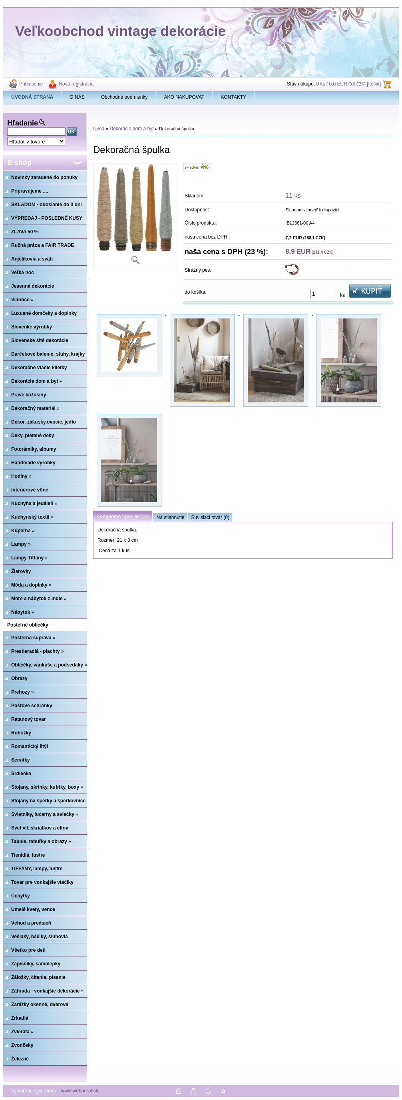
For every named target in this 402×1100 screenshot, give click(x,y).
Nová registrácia (76, 84)
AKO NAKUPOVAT (184, 97)
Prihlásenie (31, 84)
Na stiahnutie (170, 517)
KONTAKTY (233, 97)
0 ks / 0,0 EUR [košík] (348, 84)
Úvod (98, 128)
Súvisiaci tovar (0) (210, 517)
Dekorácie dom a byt (131, 128)
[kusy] (323, 294)
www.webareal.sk (79, 1091)
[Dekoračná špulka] (135, 216)
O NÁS (77, 97)
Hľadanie (22, 123)
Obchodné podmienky (124, 97)
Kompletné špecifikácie (122, 516)
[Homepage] (32, 97)
